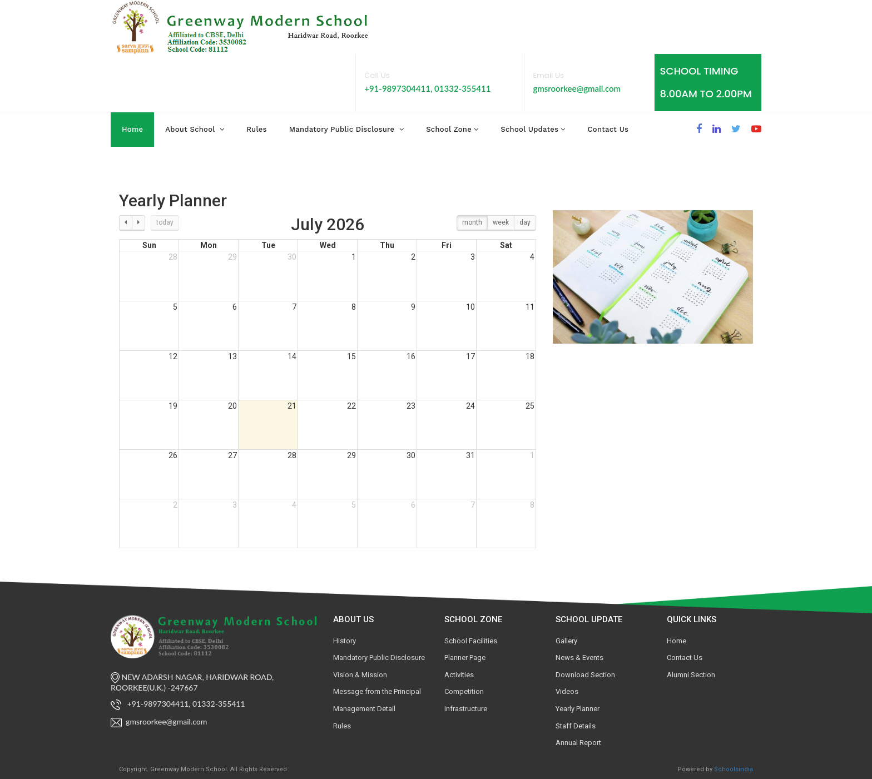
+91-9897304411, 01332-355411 (427, 88)
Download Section (585, 675)
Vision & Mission (360, 675)
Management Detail (364, 708)
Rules (342, 726)
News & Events (579, 657)
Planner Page (464, 657)
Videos (567, 691)
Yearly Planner (578, 708)
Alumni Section (691, 675)
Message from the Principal (377, 691)
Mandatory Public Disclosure (379, 657)
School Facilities (470, 641)
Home (132, 129)
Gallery (566, 641)
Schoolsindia (733, 769)
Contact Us (684, 657)
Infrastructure (465, 708)
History (344, 641)
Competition (464, 691)
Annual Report (578, 742)
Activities (459, 675)
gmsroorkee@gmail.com (577, 88)
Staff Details (576, 726)
